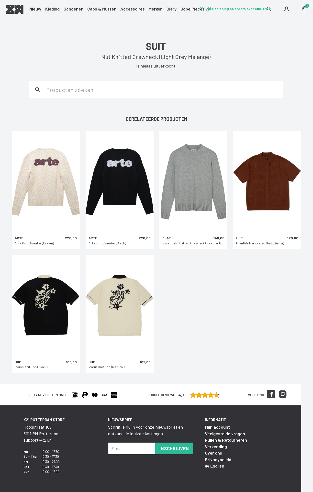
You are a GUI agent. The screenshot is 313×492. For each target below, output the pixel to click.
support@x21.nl (38, 440)
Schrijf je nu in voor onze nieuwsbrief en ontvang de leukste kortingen (145, 430)
